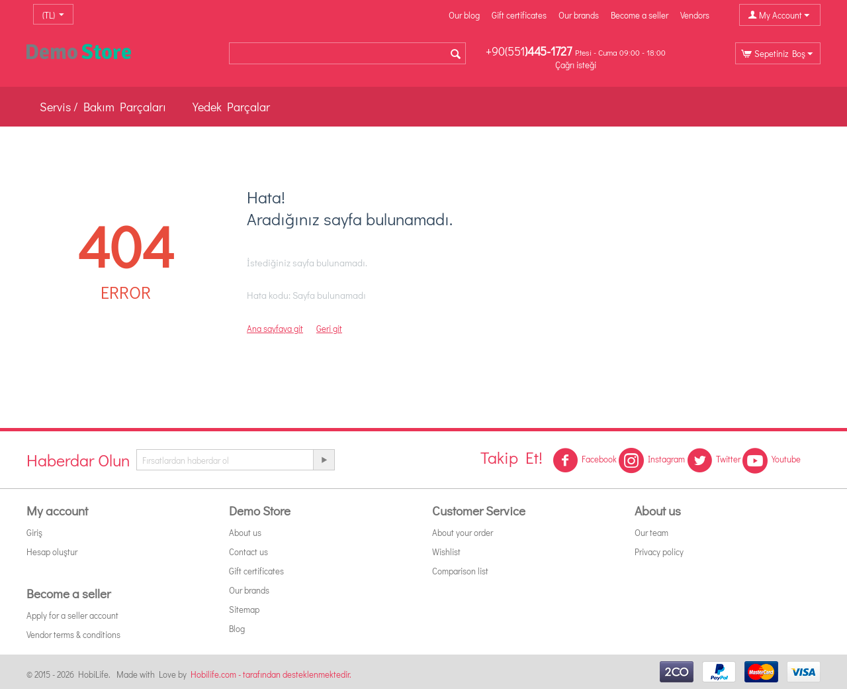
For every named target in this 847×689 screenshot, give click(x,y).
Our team (651, 532)
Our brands (578, 15)
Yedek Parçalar (231, 107)
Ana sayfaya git (275, 328)
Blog (237, 628)
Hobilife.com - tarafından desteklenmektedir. (271, 674)
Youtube (771, 460)
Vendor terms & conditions (73, 634)
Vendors (694, 15)
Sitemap (244, 609)
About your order (462, 532)
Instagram (652, 460)
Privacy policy (659, 551)
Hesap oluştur (51, 551)
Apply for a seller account (72, 615)
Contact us (248, 551)
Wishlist (446, 551)
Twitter (713, 460)
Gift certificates (519, 15)
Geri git (329, 328)
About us (245, 532)
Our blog (464, 15)
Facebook (585, 460)
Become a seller (639, 15)
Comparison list (460, 570)
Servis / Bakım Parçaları (103, 107)
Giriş (34, 532)
